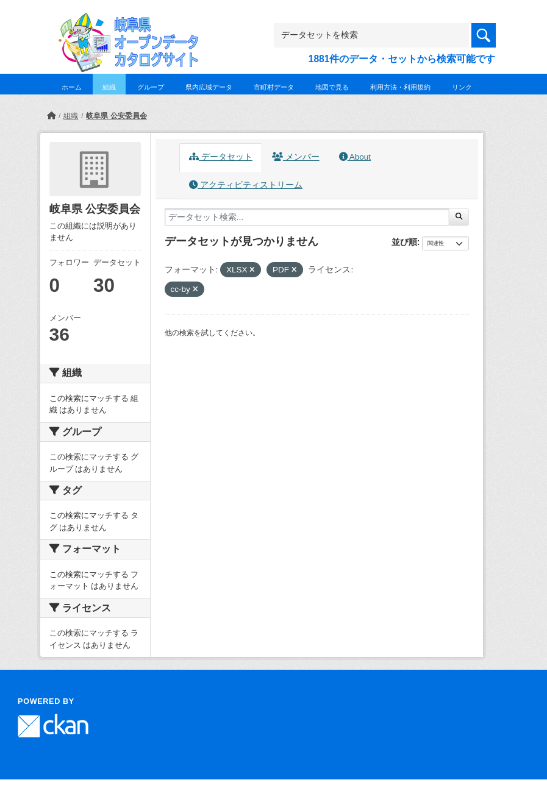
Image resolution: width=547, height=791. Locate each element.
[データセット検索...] (307, 216)
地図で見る (332, 87)
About (355, 156)
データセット (220, 156)
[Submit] (459, 216)
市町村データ (274, 87)
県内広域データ (208, 87)
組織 (109, 87)
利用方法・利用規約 (400, 87)
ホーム (72, 87)
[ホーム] (51, 116)
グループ (150, 87)
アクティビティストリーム (245, 185)
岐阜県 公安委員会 (116, 116)
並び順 (404, 242)
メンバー (296, 156)
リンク (462, 87)
